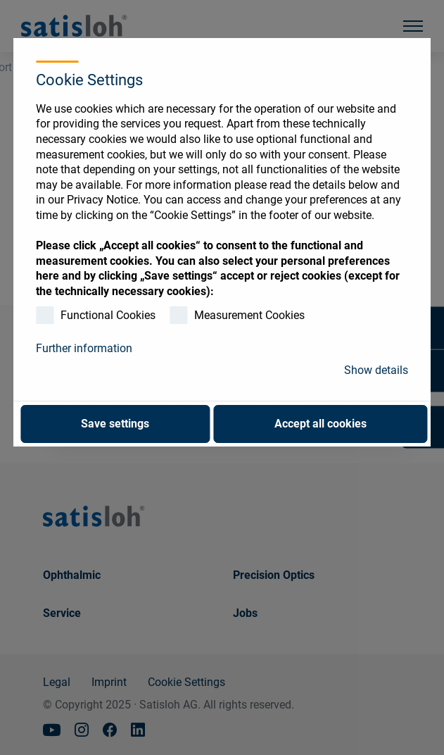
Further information (84, 348)
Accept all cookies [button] (320, 423)
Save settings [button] (115, 423)
